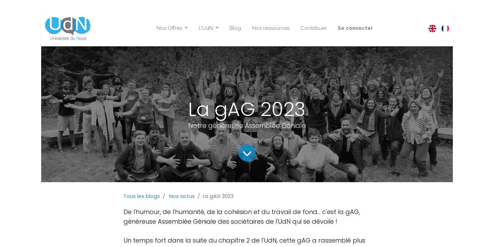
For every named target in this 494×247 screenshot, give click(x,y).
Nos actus (182, 196)
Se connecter (355, 28)
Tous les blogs (142, 196)
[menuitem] (235, 28)
